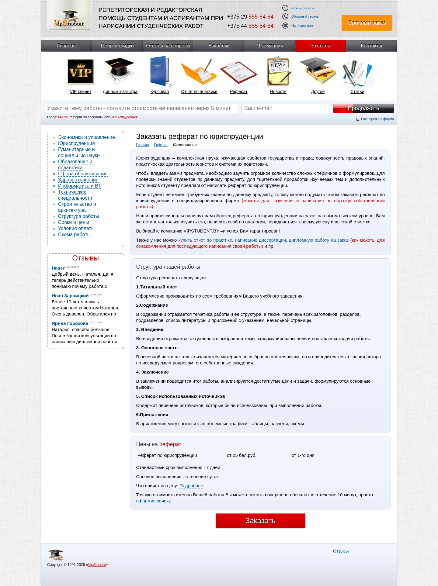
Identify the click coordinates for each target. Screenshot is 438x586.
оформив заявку (153, 500)
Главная (66, 45)
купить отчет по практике (205, 240)
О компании (269, 45)
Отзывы (85, 258)
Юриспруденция (76, 143)
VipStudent (97, 565)
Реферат (161, 144)
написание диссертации (260, 240)
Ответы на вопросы (168, 45)
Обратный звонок (304, 16)
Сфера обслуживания (83, 173)
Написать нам (302, 25)
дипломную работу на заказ (319, 240)
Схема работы (74, 234)
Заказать (321, 45)
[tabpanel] (80, 76)
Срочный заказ (367, 23)
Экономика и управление (86, 137)
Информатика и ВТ (79, 185)
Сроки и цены (73, 222)
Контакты (371, 45)
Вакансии (219, 45)
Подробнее (191, 485)
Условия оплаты (76, 228)
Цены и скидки (117, 45)
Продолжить (363, 108)
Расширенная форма (377, 119)
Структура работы (78, 216)
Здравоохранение (78, 179)
